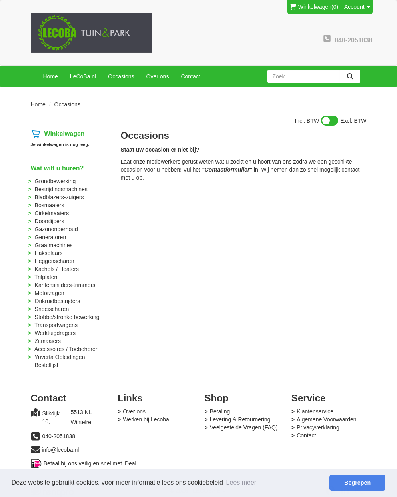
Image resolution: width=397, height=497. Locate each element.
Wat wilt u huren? (57, 168)
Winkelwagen (64, 133)
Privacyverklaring (318, 427)
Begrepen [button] (357, 482)
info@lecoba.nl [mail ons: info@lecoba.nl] (60, 450)
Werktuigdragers (55, 333)
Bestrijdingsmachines (61, 189)
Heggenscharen (54, 261)
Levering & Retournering (240, 419)
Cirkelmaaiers (52, 213)
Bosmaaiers (49, 205)
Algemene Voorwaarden (326, 419)
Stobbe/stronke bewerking (67, 317)
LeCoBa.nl (83, 76)
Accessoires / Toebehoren (66, 349)
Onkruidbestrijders (57, 301)
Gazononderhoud (56, 229)
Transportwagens (56, 325)
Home (50, 76)
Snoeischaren (52, 309)
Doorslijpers (49, 221)
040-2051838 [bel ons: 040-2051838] (59, 436)
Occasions (121, 76)
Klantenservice (315, 411)
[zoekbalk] (303, 76)
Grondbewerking (55, 181)
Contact (190, 76)
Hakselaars (49, 253)
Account (357, 7)
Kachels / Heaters (57, 269)
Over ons (157, 76)
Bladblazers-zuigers (59, 197)
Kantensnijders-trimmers (65, 285)
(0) (314, 7)
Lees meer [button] (241, 482)
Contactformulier (227, 169)
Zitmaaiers (48, 341)
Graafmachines (54, 245)
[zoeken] (350, 76)
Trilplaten (45, 277)
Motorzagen (49, 293)
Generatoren (50, 237)
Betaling (220, 411)
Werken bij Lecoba (146, 419)
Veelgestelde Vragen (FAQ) (244, 427)
